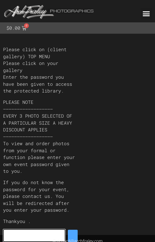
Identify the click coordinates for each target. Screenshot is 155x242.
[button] (146, 14)
